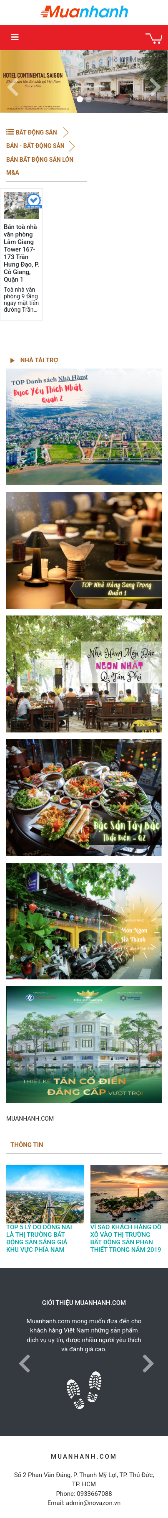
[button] (12, 81)
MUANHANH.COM (30, 1118)
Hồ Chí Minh (127, 60)
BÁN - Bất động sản (35, 145)
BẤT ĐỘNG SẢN (36, 132)
